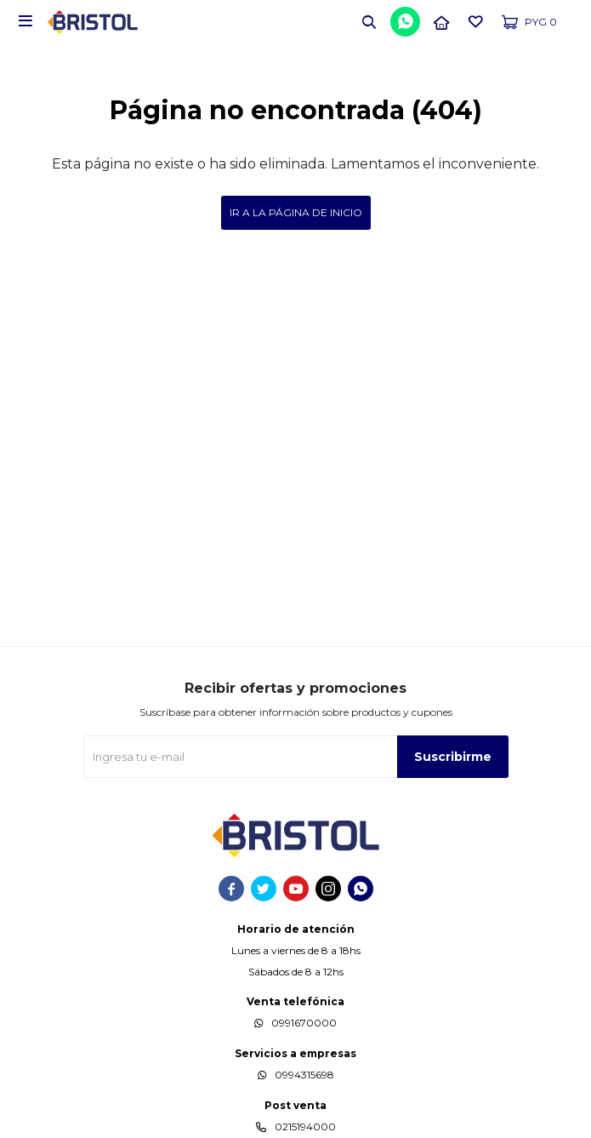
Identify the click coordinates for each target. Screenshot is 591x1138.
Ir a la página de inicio (296, 212)
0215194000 (305, 1126)
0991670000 (304, 1022)
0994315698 (304, 1074)
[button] (369, 21)
